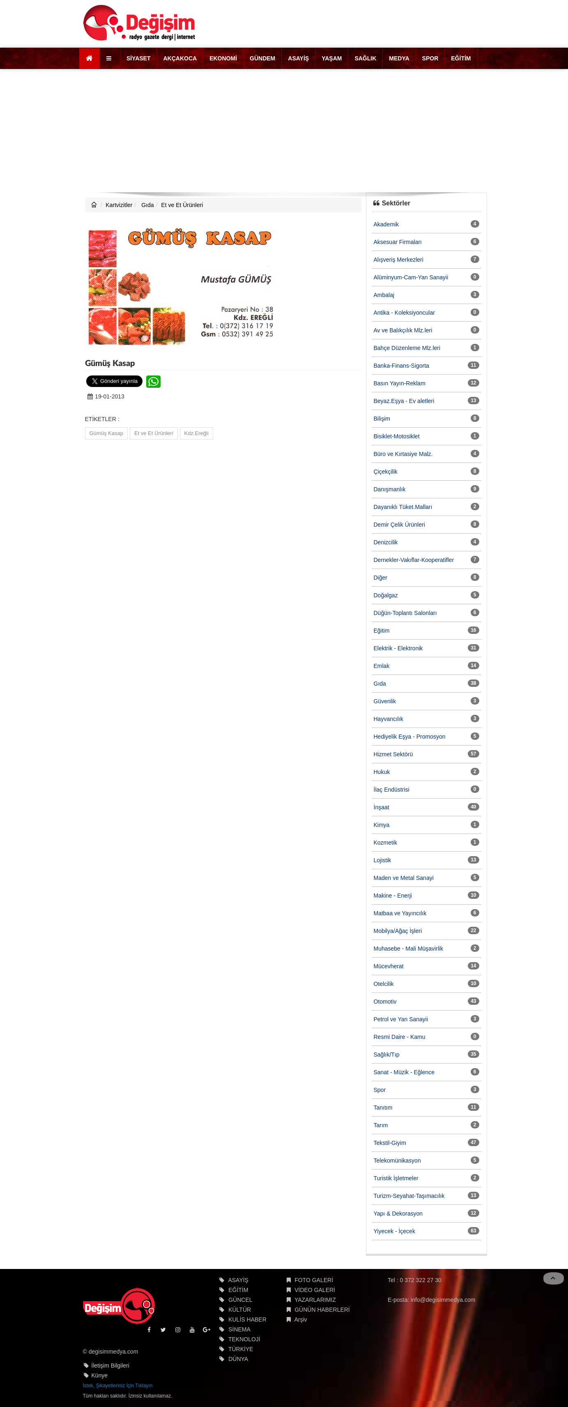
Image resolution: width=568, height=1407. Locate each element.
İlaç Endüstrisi (391, 789)
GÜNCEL (240, 1299)
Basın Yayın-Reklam (399, 383)
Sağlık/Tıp (387, 1054)
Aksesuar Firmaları (398, 242)
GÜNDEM (262, 58)
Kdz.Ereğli (196, 433)
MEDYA (399, 58)
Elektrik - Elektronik (398, 648)
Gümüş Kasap (106, 433)
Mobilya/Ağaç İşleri (398, 931)
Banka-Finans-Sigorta (401, 365)
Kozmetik (386, 842)
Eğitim (382, 630)
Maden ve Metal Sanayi (404, 878)
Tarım (381, 1125)
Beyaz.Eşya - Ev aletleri (404, 401)
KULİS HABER (247, 1319)
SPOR (430, 58)
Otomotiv (385, 1001)
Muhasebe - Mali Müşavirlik (409, 948)
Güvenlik (385, 701)
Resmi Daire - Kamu (399, 1037)
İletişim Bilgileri (110, 1365)
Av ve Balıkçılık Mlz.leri (403, 330)
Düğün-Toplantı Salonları (405, 613)
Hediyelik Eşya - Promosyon (410, 736)
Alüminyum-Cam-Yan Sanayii (411, 277)
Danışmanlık (390, 489)
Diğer (380, 577)
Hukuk (382, 772)
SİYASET (138, 58)
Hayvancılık (388, 719)
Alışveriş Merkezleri (398, 259)
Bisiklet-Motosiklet (397, 436)
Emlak (382, 666)
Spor (380, 1090)
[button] (110, 58)
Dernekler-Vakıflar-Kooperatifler (414, 560)
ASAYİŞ (298, 58)
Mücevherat (389, 966)
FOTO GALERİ (313, 1280)
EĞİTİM (461, 58)
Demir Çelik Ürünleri (399, 524)
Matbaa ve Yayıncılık (400, 913)
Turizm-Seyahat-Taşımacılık (409, 1196)
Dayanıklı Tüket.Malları (403, 507)
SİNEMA (239, 1329)
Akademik (386, 224)
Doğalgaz (386, 595)
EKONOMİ (223, 58)
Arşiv (300, 1319)
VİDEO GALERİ (314, 1290)
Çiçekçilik (386, 471)
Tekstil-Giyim (390, 1143)
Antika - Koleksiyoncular (404, 312)
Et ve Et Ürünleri (182, 205)
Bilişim (382, 418)
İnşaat (381, 807)
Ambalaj (384, 295)
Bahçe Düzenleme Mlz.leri (407, 348)
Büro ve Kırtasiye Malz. (403, 454)
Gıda (147, 205)
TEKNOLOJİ (244, 1339)
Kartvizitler (119, 205)
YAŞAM (332, 58)
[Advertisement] (284, 130)
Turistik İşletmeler (396, 1178)
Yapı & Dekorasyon (398, 1213)
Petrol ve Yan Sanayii (401, 1019)
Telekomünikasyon (397, 1160)
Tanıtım (383, 1107)
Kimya (382, 825)
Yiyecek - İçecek (394, 1231)
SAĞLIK (365, 58)
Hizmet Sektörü (393, 754)
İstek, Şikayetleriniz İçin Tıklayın (118, 1386)
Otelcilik (384, 984)
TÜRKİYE (240, 1349)
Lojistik (382, 860)
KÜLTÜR (239, 1309)
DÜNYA (238, 1359)
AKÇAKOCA (180, 58)
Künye (99, 1375)
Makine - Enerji (393, 895)
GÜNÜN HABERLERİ (322, 1309)
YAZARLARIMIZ (315, 1299)
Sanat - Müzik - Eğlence (404, 1072)
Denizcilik (386, 542)
